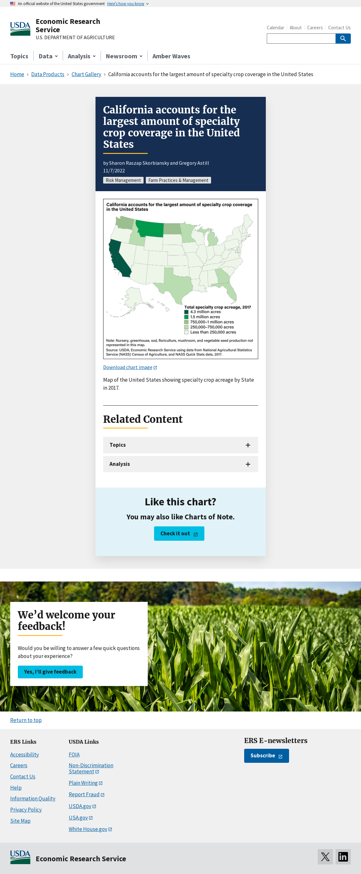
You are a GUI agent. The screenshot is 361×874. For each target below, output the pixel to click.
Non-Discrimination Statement (91, 768)
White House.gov (88, 829)
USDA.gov (80, 806)
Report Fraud (84, 794)
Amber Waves (171, 56)
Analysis (120, 463)
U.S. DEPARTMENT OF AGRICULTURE (75, 37)
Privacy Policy (26, 809)
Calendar (275, 27)
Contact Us (339, 27)
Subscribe (263, 755)
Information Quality (32, 798)
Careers (315, 27)
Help (16, 787)
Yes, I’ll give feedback (50, 671)
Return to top (26, 720)
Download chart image (127, 367)
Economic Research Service (68, 25)
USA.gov (78, 817)
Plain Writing (83, 782)
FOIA (74, 754)
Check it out (175, 533)
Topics (19, 56)
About (296, 27)
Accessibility (24, 754)
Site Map (20, 820)
